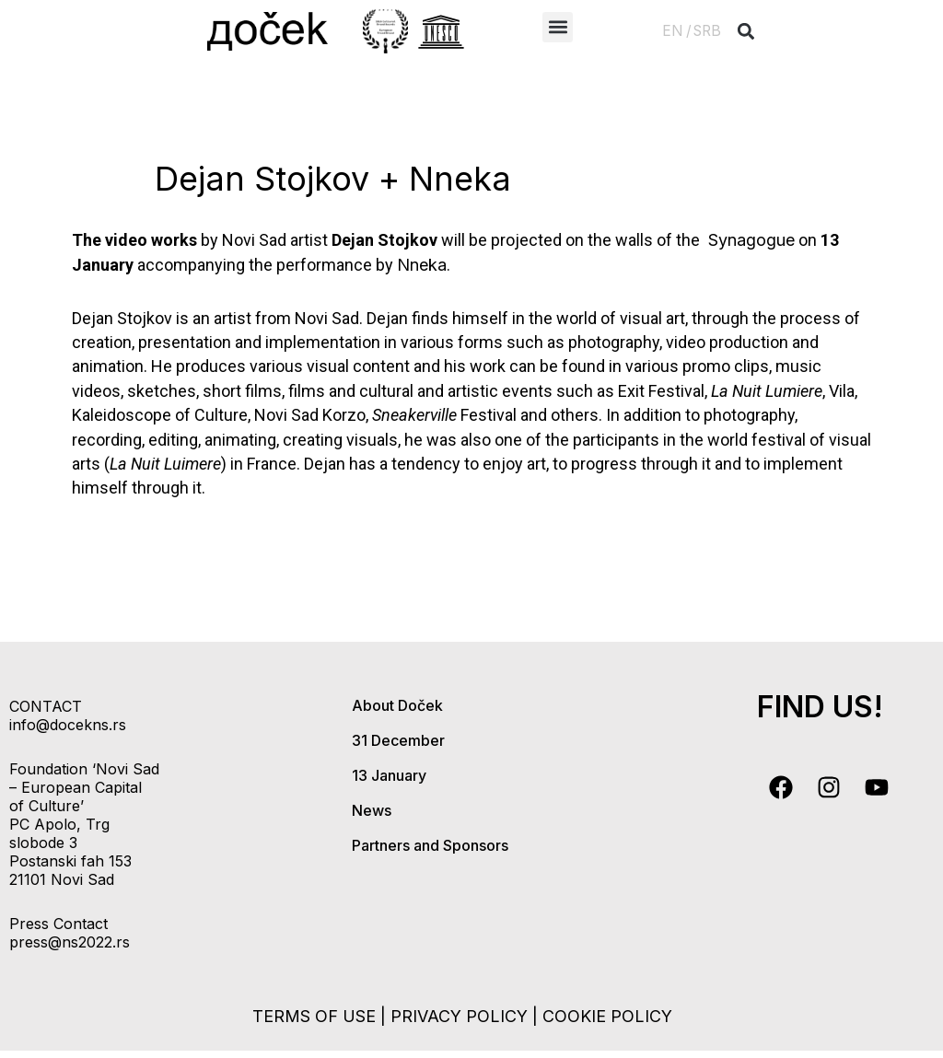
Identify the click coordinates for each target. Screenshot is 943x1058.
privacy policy (459, 1016)
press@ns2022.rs (69, 942)
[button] (557, 27)
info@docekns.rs (67, 724)
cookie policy (607, 1016)
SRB (707, 31)
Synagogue (749, 240)
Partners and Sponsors (430, 845)
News (371, 810)
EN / (677, 31)
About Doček (397, 705)
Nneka (422, 264)
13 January (389, 775)
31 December (398, 740)
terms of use (314, 1016)
